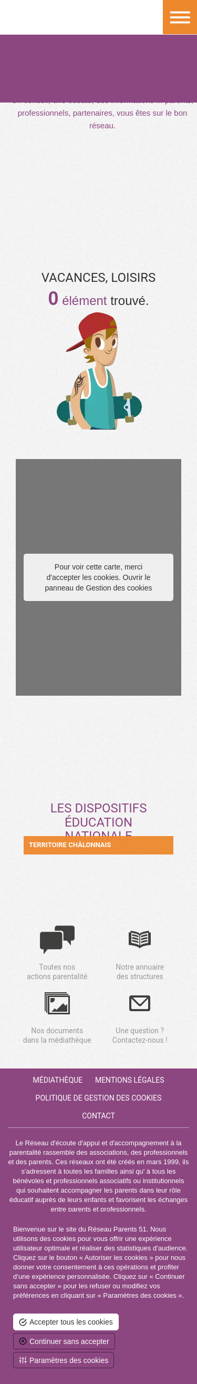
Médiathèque (58, 1080)
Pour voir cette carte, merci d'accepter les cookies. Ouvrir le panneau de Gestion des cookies (98, 577)
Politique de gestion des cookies (99, 1098)
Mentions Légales (129, 1080)
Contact (98, 1116)
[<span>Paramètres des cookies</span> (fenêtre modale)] (63, 1360)
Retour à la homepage (17, 17)
